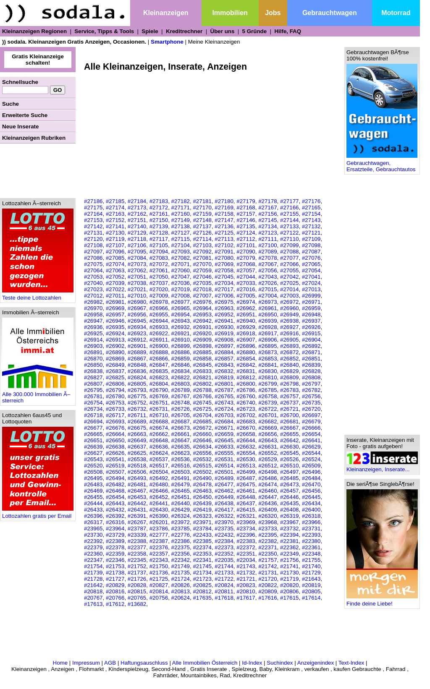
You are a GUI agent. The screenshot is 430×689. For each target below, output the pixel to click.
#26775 (137, 396)
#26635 (180, 447)
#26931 (202, 327)
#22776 (180, 535)
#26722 (267, 409)
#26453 (137, 497)
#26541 (115, 459)
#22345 (137, 560)
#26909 (202, 340)
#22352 (224, 554)
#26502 (202, 472)
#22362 (289, 547)
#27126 (202, 233)
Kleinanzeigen (166, 12)
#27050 (158, 277)
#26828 (311, 371)
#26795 (93, 390)
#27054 (311, 270)
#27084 (137, 258)
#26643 (267, 440)
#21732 (245, 572)
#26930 (224, 327)
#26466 (158, 491)
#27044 (245, 277)
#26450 (202, 497)
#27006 (224, 295)
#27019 (180, 289)
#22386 (180, 541)
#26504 (158, 472)
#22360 (93, 554)
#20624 (180, 598)
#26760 (245, 396)
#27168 (245, 207)
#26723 (245, 409)
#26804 (158, 384)
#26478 (202, 484)
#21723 (202, 579)
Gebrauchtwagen (329, 12)
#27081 (202, 258)
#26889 (137, 352)
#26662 (158, 434)
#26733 (115, 409)
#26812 (245, 377)
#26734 (93, 409)
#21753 (115, 566)
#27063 (115, 270)
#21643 (311, 579)
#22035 (224, 560)
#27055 (289, 270)
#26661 (180, 434)
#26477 (224, 484)
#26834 (180, 371)
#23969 (245, 522)
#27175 (93, 207)
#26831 (245, 371)
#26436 (267, 503)
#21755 (311, 560)
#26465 (180, 491)
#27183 (158, 201)
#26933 (158, 327)
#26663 (137, 434)
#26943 (180, 321)
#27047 (180, 277)
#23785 (180, 528)
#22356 (180, 554)
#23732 (289, 528)
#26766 (202, 396)
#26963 (224, 308)
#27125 (224, 233)
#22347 (93, 560)
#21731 (267, 572)
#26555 (224, 453)
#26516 (180, 465)
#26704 (202, 415)
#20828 (137, 585)
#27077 (289, 258)
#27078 (267, 258)
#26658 (245, 434)
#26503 (180, 472)
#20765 (137, 598)
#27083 (158, 258)
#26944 (158, 321)
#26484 (311, 478)
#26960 (289, 308)
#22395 (267, 535)
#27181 (202, 201)
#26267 (137, 522)
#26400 (311, 509)
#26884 (224, 352)
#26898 (202, 346)
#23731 (311, 528)
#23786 (158, 528)
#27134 (267, 226)
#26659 (224, 434)
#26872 (289, 352)
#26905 (289, 340)
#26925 (93, 333)
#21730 (289, 572)
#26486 (267, 478)
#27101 (245, 245)
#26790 (158, 390)
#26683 (245, 421)
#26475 (245, 484)
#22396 (245, 535)
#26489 (224, 478)
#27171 (180, 207)
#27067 (267, 264)
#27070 (202, 264)
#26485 (289, 478)
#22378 (115, 547)
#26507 (115, 472)
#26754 (93, 402)
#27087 (311, 251)
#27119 (115, 239)
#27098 (311, 245)
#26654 (311, 434)
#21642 (93, 585)
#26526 (289, 459)
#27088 (289, 251)
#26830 (267, 371)
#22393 (311, 535)
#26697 (311, 415)
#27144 (289, 220)
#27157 (245, 214)
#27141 (115, 226)
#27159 (202, 214)
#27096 (115, 251)
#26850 (93, 365)
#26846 (180, 365)
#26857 (224, 358)
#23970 (224, 522)
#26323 (202, 516)
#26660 (202, 434)
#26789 (180, 390)
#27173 (137, 207)
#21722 (224, 579)
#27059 (202, 270)
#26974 (245, 302)
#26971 (311, 302)
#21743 (245, 566)
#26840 (289, 365)
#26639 (93, 447)
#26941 (224, 321)
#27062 (137, 270)
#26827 (93, 377)
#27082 (180, 258)
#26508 (93, 472)
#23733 (267, 528)
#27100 (267, 245)
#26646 (202, 440)
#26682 (267, 421)
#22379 (93, 547)
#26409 (267, 509)
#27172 (158, 207)
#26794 (115, 390)
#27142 (93, 226)
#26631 (267, 447)
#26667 (289, 428)
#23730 (93, 535)
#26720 (311, 409)
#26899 (180, 346)
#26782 (311, 390)
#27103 (202, 245)
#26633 (224, 447)
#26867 (137, 358)
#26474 (267, 484)
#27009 (158, 295)
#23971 (202, 522)
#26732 (137, 409)
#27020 (158, 289)
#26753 (115, 402)
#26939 (267, 321)
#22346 (115, 560)
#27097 (93, 251)
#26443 (115, 503)
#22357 (158, 554)
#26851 (311, 358)
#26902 (115, 346)
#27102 (224, 245)
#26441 (158, 503)
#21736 (158, 572)
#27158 (224, 214)
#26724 (224, 409)
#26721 (289, 409)
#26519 (115, 465)
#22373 (224, 547)
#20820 (289, 585)
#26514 (224, 465)
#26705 (180, 415)
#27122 (289, 233)
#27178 (267, 201)
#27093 (180, 251)
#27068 (245, 264)
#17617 (245, 598)
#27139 (158, 226)
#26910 (180, 340)
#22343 (158, 560)
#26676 (115, 428)
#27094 (158, 251)
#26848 (137, 365)
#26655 (289, 434)
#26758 (267, 396)
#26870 (93, 358)
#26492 (158, 478)
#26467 (137, 491)
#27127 (180, 233)
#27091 (224, 251)
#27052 (115, 277)
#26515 (202, 465)
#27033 (245, 283)
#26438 (224, 503)
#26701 (267, 415)
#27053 (93, 277)
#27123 (267, 233)
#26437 (245, 503)
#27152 (115, 220)
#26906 (267, 340)
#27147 (224, 220)
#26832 (224, 371)
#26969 (115, 308)
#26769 (158, 396)
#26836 (137, 371)
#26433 (93, 509)
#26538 (137, 459)
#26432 (115, 509)
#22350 (267, 554)
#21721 (245, 579)
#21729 (311, 572)
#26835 (158, 371)
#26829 (289, 371)
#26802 (202, 384)
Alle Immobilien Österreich (205, 663)
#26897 (224, 346)
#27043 (267, 277)
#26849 (115, 365)
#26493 (137, 478)
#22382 (267, 541)
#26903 (93, 346)
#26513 (245, 465)
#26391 (137, 516)
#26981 (115, 302)
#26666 (311, 428)
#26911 (158, 340)
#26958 (93, 314)
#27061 (158, 270)
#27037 (158, 283)
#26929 (245, 327)
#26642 (289, 440)
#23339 (137, 535)
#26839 (311, 365)
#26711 (137, 415)
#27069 (224, 264)
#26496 (311, 472)
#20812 (202, 591)
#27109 (311, 239)
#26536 (180, 459)
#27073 (137, 264)
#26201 (158, 522)
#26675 (137, 428)
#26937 (311, 321)
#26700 (289, 415)
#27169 (224, 207)
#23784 (202, 528)
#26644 (245, 440)
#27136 (224, 226)
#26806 (115, 384)
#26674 (158, 428)
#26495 (93, 478)
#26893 (289, 346)
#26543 (93, 459)
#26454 (115, 497)
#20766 (115, 598)
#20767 (93, 598)
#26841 (267, 365)
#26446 (289, 497)
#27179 (245, 201)
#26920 (202, 333)
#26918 (245, 333)
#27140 (137, 226)
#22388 (137, 541)
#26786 (245, 390)
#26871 (311, 352)
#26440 (180, 503)
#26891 (93, 352)
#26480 (158, 484)
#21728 (93, 579)
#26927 (289, 327)
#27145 (267, 220)
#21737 (137, 572)
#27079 (245, 258)
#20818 (93, 591)
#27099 (289, 245)
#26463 (202, 491)
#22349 (289, 554)
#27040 (93, 283)
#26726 (180, 409)
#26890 (115, 352)
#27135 (245, 226)
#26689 (137, 421)
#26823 (158, 377)
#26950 (267, 314)
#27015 (267, 289)
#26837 (115, 371)
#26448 (245, 497)
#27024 (311, 283)
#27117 (158, 239)
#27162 (137, 214)
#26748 (180, 402)
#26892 (311, 346)
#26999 (311, 295)
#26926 (311, 327)
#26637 (137, 447)
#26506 (137, 472)
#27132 (311, 226)
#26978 (158, 302)
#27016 (245, 289)
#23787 (137, 528)
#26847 (158, 365)
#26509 (311, 465)
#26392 (115, 516)
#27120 (93, 239)
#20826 (180, 585)
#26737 (289, 402)
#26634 (202, 447)
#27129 (137, 233)
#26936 (93, 327)
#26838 (93, 371)
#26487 (245, 478)
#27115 (180, 239)
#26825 (115, 377)
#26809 (289, 377)
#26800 (245, 384)
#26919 (224, 333)
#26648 (158, 440)
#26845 (202, 365)
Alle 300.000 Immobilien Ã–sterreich (37, 395)
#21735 (180, 572)
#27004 (267, 295)
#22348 (311, 554)
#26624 (158, 453)
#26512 (267, 465)
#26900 (158, 346)
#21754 (93, 566)
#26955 (158, 314)
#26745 (202, 402)
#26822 (180, 377)
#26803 (180, 384)
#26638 (115, 447)
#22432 (224, 535)
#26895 (267, 346)
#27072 (158, 264)
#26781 (93, 396)
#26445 (311, 497)
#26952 (224, 314)
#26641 (311, 440)
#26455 (93, 497)
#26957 (115, 314)
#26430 (158, 509)
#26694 (93, 421)
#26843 (224, 365)
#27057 (245, 270)
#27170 (202, 207)
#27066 (289, 264)
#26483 (93, 484)
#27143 (311, 220)
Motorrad (395, 12)
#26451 (180, 497)
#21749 (180, 566)
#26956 (137, 314)
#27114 (202, 239)
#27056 (267, 270)
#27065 (311, 264)
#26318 (311, 516)
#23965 (93, 528)
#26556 (202, 453)
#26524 (311, 459)
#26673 (180, 428)
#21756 (289, 560)
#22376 (158, 547)
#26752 (137, 402)
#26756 (311, 396)
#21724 (180, 579)
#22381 (289, 541)
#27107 (115, 245)
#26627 (93, 453)
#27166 (289, 207)
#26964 (202, 308)
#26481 (137, 484)
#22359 (115, 554)
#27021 (137, 289)
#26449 (224, 497)
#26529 (267, 459)
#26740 (245, 402)
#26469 (93, 491)
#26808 (311, 377)
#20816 (115, 591)
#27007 (202, 295)
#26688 (158, 421)
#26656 (267, 434)
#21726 (137, 579)
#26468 (115, 491)
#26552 (267, 453)
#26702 (245, 415)
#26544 (311, 453)
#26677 (93, 428)
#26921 (180, 333)
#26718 (93, 415)
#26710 (158, 415)
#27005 (245, 295)
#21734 (202, 572)
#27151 (137, 220)
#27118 (137, 239)
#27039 (115, 283)
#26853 (267, 358)
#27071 (180, 264)
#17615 (289, 598)
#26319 (289, 516)
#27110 (289, 239)
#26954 (180, 314)
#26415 (245, 509)
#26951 (245, 314)
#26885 (202, 352)
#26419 (202, 509)
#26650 (115, 440)
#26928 (267, 327)
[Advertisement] (37, 171)
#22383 (245, 541)
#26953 (202, 314)
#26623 (180, 453)
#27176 (311, 201)
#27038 (137, 283)
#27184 (137, 201)
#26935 (115, 327)
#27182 (180, 201)
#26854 (245, 358)
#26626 (115, 453)
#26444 (93, 503)
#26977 (180, 302)
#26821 (202, 377)
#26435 (289, 503)
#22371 (267, 547)
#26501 (224, 472)
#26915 (311, 333)
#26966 (158, 308)
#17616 (267, 598)
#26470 (311, 484)
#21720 (267, 579)
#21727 (115, 579)
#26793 (137, 390)
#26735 (311, 402)
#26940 (245, 321)
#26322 (224, 516)
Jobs (273, 12)
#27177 (289, 201)
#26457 (289, 491)
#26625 (137, 453)
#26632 (245, 447)
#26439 (202, 503)
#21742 (267, 566)
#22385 (202, 541)
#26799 (267, 384)
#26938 (289, 321)
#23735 (224, 528)
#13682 (137, 604)
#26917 (267, 333)
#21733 (224, 572)
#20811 (224, 591)
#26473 (289, 484)
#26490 (202, 478)
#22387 (158, 541)
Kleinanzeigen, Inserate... (382, 466)
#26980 (137, 302)
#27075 (93, 264)
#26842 (245, 365)
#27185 (115, 201)
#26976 (202, 302)
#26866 (158, 358)
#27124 (245, 233)
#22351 (245, 554)
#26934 (137, 327)
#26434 (311, 503)
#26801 (224, 384)
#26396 (93, 516)
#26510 (289, 465)
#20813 (180, 591)
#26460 (267, 491)
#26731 (158, 409)
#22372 (245, 547)
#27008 (180, 295)
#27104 (180, 245)
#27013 (311, 289)
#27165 (311, 207)
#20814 (158, 591)
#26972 (289, 302)
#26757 (289, 396)
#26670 (245, 428)
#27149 (180, 220)
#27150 (158, 220)
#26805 (137, 384)
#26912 (137, 340)
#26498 (267, 472)
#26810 (267, 377)
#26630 (289, 447)
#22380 (311, 541)
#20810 (245, 591)
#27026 (267, 283)
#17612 (115, 604)
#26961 (267, 308)
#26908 (224, 340)
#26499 (245, 472)
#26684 (224, 421)
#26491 (180, 478)
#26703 (224, 415)
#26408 (289, 509)
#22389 (115, 541)
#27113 (224, 239)
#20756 (158, 598)
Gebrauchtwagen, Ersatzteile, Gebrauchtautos (381, 163)
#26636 (158, 447)
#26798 (289, 384)
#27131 (93, 233)
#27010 (137, 295)
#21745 (202, 566)
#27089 (267, 251)
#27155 (289, 214)
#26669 (267, 428)
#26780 (115, 396)
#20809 (267, 591)
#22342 (180, 560)
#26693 (115, 421)
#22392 (93, 541)
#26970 (93, 308)
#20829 (115, 585)
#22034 (245, 560)
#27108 (93, 245)
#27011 (115, 295)
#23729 (115, 535)
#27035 (202, 283)
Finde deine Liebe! (382, 601)
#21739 (93, 572)
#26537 (158, 459)
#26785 (267, 390)
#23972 (180, 522)
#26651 (93, 440)
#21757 (267, 560)
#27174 (115, 207)
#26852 (289, 358)
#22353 (202, 554)
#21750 (158, 566)
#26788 (202, 390)
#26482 (115, 484)
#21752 (137, 566)
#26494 (115, 478)
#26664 (115, 434)
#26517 (158, 465)
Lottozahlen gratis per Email (37, 513)
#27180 (224, 201)
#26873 (267, 352)
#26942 (202, 321)
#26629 (311, 447)
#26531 (224, 459)
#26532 (202, 459)
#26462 (224, 491)
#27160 (180, 214)
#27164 (93, 214)
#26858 (202, 358)
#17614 (311, 598)
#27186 (93, 201)
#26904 (311, 340)
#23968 (267, 522)
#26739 (267, 402)
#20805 (311, 591)
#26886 (180, 352)
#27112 (245, 239)
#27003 (289, 295)
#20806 (289, 591)
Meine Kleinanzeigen (214, 42)
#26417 (224, 509)
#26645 (224, 440)
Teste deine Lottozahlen (37, 295)
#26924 (115, 333)
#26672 (202, 428)
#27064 (93, 270)
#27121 (311, 233)
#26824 (137, 377)
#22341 (202, 560)
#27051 (137, 277)
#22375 (180, 547)
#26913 (115, 340)
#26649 (137, 440)
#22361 (311, 547)
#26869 (115, 358)
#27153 (93, 220)
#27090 (245, 251)
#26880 (245, 352)
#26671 (224, 428)
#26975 (224, 302)
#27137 (202, 226)
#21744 (224, 566)
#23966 (311, 522)
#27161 (158, 214)
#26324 (180, 516)
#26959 (311, 308)
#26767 (180, 396)
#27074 (115, 264)
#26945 (137, 321)
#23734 (245, 528)
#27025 (289, 283)
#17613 (93, 604)
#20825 (202, 585)
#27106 (137, 245)
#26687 (180, 421)
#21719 (289, 579)
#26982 (93, 302)
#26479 (180, 484)
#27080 (224, 258)
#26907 (245, 340)
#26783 (289, 390)
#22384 (224, 541)
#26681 (289, 421)
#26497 (289, 472)
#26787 (224, 390)
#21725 (158, 579)
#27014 (289, 289)
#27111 (267, 239)
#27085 (115, 258)
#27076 (311, 258)
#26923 (137, 333)
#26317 (93, 522)
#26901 (137, 346)
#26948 (311, 314)
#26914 (93, 340)
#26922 (158, 333)
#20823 (245, 585)
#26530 (245, 459)
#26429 (180, 509)
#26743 (224, 402)
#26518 (137, 465)
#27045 (224, 277)
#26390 (158, 516)
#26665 (93, 434)
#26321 (245, 516)
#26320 (267, 516)
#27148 (202, 220)
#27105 (158, 245)
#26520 (93, 465)
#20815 (137, 591)
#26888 (158, 352)
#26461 (245, 491)
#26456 (311, 491)
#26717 (115, 415)
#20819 (311, 585)
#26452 (158, 497)
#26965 (180, 308)
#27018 (202, 289)
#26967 (137, 308)
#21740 (311, 566)
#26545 (289, 453)
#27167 (267, 207)
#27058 (224, 270)
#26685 (202, 421)
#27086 (93, 258)
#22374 (202, 547)
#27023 (93, 289)
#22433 (202, 535)
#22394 (289, 535)
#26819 (224, 377)
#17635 (202, 598)
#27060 (180, 270)
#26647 (180, 440)
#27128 (158, 233)
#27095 (137, 251)
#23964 (115, 528)
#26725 (202, 409)
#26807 (93, 384)
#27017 (224, 289)
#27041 (311, 277)
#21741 (289, 566)
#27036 (180, 283)
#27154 (311, 214)
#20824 (224, 585)
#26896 (245, 346)
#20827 (158, 585)
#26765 (224, 396)
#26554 (245, 453)
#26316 (115, 522)
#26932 (180, 327)
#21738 (115, 572)
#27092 (202, 251)
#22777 (158, 535)
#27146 (245, 220)
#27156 (267, 214)
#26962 (245, 308)
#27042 (289, 277)
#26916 (289, 333)
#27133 (289, 226)
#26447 (267, 497)
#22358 (137, 554)
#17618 (224, 598)
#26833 (202, 371)
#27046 (202, 277)
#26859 (180, 358)
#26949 (289, 314)
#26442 (137, 503)
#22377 (137, 547)
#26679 (311, 421)
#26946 (115, 321)
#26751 (158, 402)
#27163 (115, 214)
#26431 (137, 509)
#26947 (93, 321)
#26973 (267, 302)
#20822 (267, 585)
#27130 (115, 233)
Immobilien (229, 12)
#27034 (224, 283)
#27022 (115, 289)
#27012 (93, 295)
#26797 (311, 384)
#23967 (289, 522)
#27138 (180, 226)
